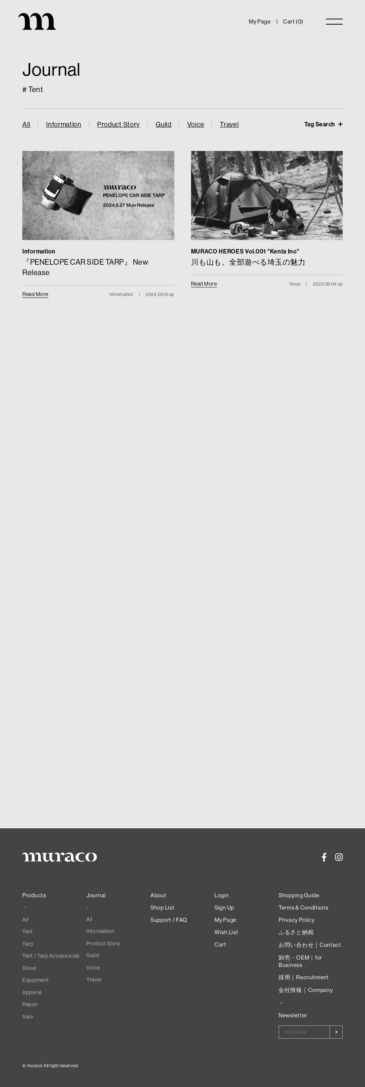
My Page (259, 21)
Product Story (118, 124)
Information (64, 124)
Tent (27, 931)
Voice (195, 124)
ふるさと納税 (296, 932)
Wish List (226, 932)
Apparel (32, 992)
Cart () (293, 21)
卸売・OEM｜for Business (300, 961)
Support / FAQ (168, 919)
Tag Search (320, 124)
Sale (27, 1016)
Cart (220, 944)
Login (222, 895)
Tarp (28, 944)
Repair (30, 1004)
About (158, 895)
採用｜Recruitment (304, 977)
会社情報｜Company (306, 989)
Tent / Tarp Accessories (51, 955)
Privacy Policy (297, 919)
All (26, 124)
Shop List (162, 907)
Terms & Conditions (303, 907)
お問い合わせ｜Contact (310, 944)
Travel (229, 124)
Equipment (35, 980)
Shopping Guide (299, 895)
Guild (164, 124)
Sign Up (224, 907)
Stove (29, 968)
